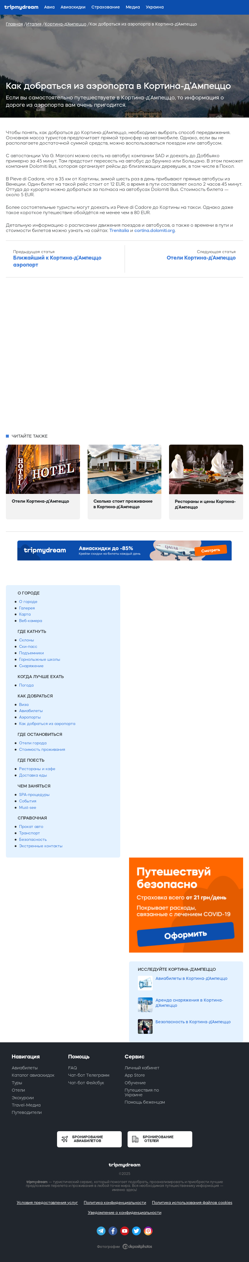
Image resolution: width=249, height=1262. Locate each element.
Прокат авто (31, 827)
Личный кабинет (142, 1068)
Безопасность (33, 839)
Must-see (27, 807)
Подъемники (31, 653)
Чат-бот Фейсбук (86, 1083)
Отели (18, 1090)
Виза (24, 705)
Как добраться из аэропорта (47, 724)
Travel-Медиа (26, 1105)
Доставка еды (33, 775)
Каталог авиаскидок (33, 1075)
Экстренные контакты (41, 846)
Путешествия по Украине (142, 1092)
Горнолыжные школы (39, 659)
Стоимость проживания (42, 749)
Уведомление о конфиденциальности (124, 1212)
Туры (17, 1083)
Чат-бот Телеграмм (88, 1075)
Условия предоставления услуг (47, 1203)
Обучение (135, 1083)
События (27, 801)
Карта (25, 614)
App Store (135, 1075)
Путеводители (27, 1112)
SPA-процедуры (34, 795)
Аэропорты (30, 717)
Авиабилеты (31, 711)
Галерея (27, 608)
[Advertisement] (124, 357)
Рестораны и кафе (37, 769)
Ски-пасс (28, 646)
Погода (26, 685)
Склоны (26, 640)
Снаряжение (31, 666)
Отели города (32, 743)
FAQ (72, 1068)
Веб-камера (30, 621)
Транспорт (29, 833)
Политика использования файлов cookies (192, 1203)
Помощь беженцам (145, 1102)
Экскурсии (23, 1098)
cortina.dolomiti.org (154, 230)
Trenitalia (119, 230)
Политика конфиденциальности (115, 1203)
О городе (28, 602)
